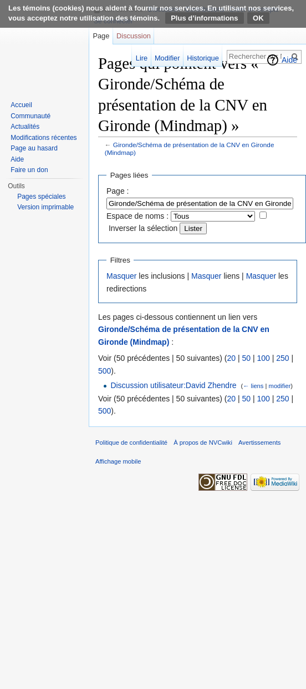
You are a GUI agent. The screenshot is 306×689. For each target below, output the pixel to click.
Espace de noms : (137, 216)
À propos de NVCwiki (203, 442)
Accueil (21, 105)
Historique (203, 58)
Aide (289, 60)
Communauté (30, 116)
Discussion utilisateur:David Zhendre (173, 385)
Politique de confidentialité (131, 442)
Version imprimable (45, 207)
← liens (253, 386)
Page (101, 36)
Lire (141, 58)
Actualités (25, 126)
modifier (280, 386)
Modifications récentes (43, 138)
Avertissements (259, 442)
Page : (117, 191)
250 (282, 358)
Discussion (133, 36)
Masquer (121, 275)
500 (104, 370)
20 (231, 358)
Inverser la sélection (143, 228)
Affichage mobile (118, 461)
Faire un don (29, 170)
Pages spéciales (41, 196)
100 (263, 358)
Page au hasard (34, 148)
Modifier (167, 58)
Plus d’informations (204, 18)
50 (246, 358)
